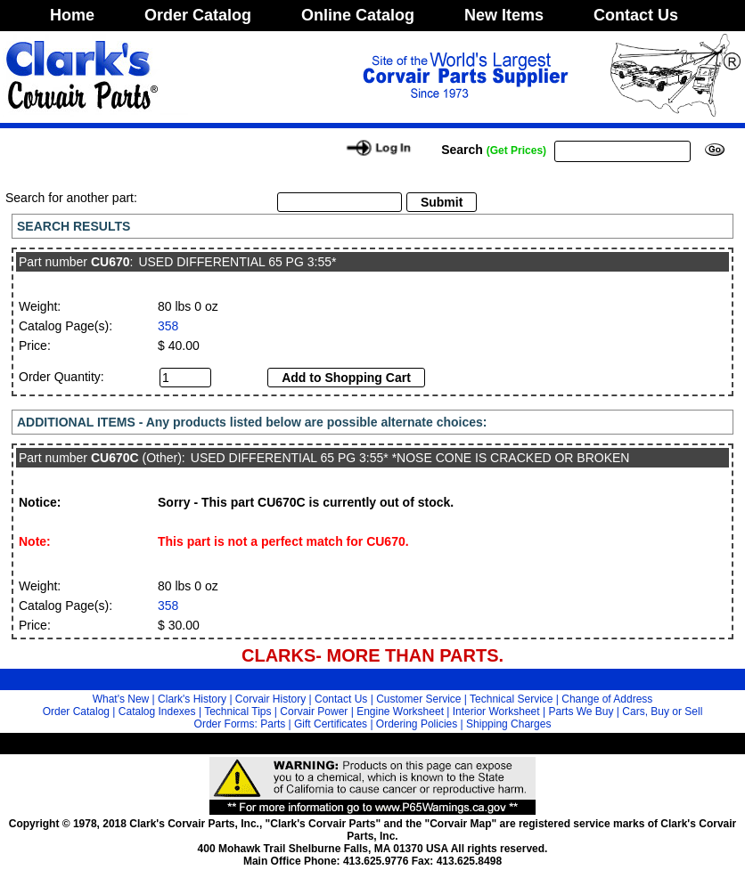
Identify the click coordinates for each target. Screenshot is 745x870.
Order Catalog (197, 15)
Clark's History (192, 699)
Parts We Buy (580, 711)
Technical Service (511, 699)
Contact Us (636, 15)
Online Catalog (357, 15)
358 (168, 326)
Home (72, 15)
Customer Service (418, 699)
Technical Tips (237, 711)
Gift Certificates (330, 724)
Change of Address (606, 699)
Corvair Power (314, 711)
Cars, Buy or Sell (662, 711)
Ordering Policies (416, 724)
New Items (504, 15)
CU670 (110, 262)
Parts (272, 724)
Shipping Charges (508, 724)
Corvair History (270, 699)
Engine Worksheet (400, 711)
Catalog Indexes (157, 711)
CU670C (115, 458)
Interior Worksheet (496, 711)
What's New (121, 699)
